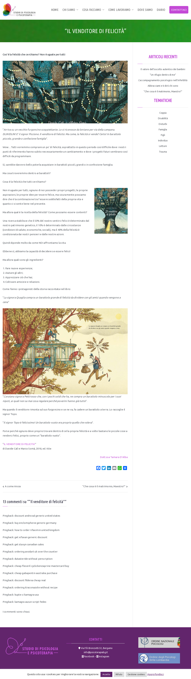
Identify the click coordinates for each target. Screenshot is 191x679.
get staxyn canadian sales (29, 544)
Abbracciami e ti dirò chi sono (163, 85)
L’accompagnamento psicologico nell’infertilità (162, 80)
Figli (163, 135)
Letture (163, 146)
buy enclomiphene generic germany (35, 522)
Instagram (103, 656)
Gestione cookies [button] (136, 674)
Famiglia (163, 129)
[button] (76, 9)
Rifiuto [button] (119, 674)
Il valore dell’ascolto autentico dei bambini (163, 69)
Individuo (163, 140)
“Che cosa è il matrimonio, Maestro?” (103, 486)
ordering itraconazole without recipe (36, 587)
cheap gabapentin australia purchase (35, 573)
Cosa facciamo (93, 9)
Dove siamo (145, 9)
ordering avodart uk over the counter (36, 551)
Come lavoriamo (121, 9)
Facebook (89, 656)
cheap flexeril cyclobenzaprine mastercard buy (41, 565)
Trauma (163, 151)
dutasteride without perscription (33, 558)
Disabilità (163, 118)
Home (54, 9)
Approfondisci (155, 674)
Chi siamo (70, 9)
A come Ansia (13, 486)
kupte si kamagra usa (26, 594)
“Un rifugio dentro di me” (163, 74)
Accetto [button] (106, 674)
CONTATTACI (179, 9)
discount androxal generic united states (37, 515)
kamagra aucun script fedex (30, 601)
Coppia (163, 112)
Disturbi (163, 124)
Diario (161, 9)
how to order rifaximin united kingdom (37, 530)
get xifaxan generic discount (30, 537)
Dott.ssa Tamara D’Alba (114, 457)
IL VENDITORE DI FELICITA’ (19, 444)
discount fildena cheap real (30, 580)
